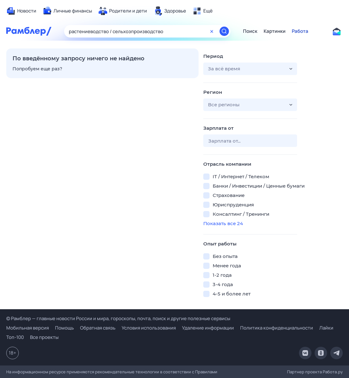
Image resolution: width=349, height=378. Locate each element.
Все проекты (44, 337)
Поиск (250, 31)
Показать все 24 (223, 223)
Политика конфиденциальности (276, 328)
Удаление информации (208, 328)
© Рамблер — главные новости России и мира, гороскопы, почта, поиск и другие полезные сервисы (118, 318)
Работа (300, 31)
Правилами (206, 372)
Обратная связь (97, 328)
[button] (250, 69)
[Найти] (224, 31)
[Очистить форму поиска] (211, 31)
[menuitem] (21, 11)
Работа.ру (333, 372)
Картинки (275, 31)
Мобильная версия (27, 328)
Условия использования (149, 328)
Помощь (64, 328)
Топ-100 (15, 337)
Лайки (326, 328)
